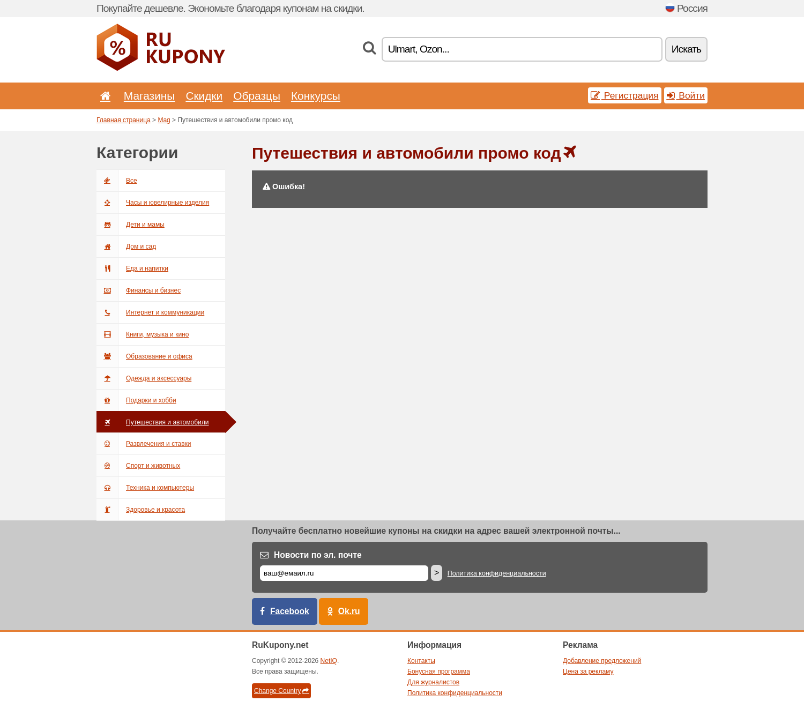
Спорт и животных (138, 465)
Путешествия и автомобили (152, 422)
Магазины (149, 95)
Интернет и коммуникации (150, 312)
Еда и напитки (132, 268)
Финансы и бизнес (138, 290)
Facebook (289, 611)
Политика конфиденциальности (497, 573)
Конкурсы (315, 95)
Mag (164, 120)
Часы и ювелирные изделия (152, 202)
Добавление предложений (602, 661)
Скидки (203, 95)
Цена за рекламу (588, 671)
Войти (686, 95)
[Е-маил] (344, 573)
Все (116, 180)
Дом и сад (126, 246)
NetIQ (329, 661)
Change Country (281, 691)
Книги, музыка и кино (142, 334)
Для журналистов (433, 682)
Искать (686, 49)
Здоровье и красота (140, 509)
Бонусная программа (438, 671)
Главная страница (123, 120)
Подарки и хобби (136, 400)
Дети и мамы (130, 224)
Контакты (421, 661)
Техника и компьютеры (145, 487)
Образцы (256, 95)
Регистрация (625, 95)
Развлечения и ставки (143, 443)
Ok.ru (349, 611)
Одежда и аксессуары (143, 378)
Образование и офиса (144, 356)
